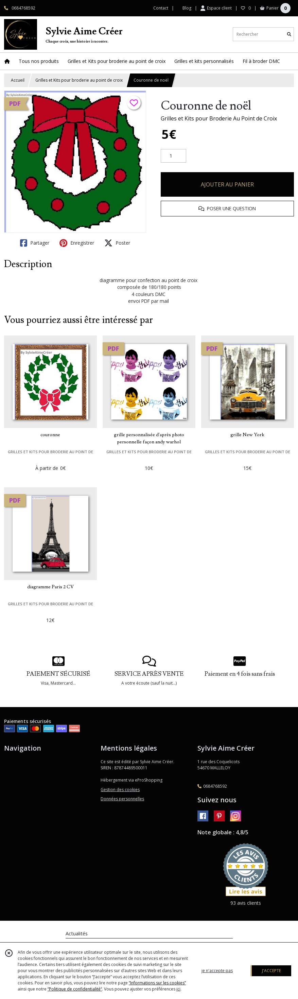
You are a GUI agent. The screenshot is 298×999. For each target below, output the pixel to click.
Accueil (17, 80)
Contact (160, 8)
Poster (117, 243)
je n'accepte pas (217, 970)
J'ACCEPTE (271, 970)
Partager (34, 243)
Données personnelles (122, 799)
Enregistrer (76, 243)
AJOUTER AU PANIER (227, 184)
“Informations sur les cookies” (157, 983)
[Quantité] (173, 156)
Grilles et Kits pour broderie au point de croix (79, 80)
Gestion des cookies (120, 789)
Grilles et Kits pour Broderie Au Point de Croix (219, 118)
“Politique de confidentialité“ (75, 989)
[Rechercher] (289, 34)
